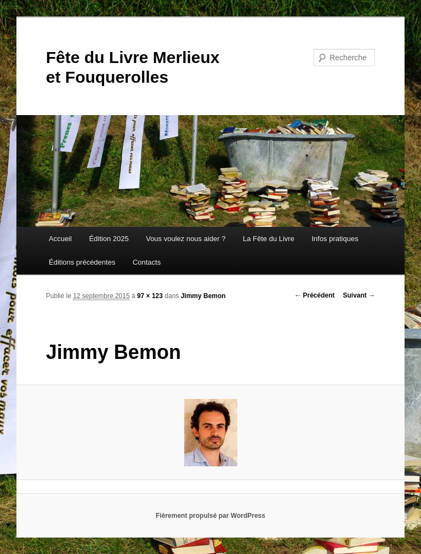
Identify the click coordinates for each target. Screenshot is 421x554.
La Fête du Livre (268, 239)
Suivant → (359, 295)
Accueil (60, 239)
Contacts (147, 262)
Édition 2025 (108, 239)
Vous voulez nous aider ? (185, 239)
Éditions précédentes (82, 262)
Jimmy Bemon (203, 296)
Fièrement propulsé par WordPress (210, 515)
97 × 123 (150, 296)
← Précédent (314, 295)
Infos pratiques (334, 239)
